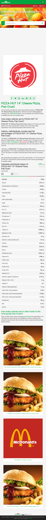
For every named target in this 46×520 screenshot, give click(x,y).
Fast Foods (4, 171)
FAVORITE (15, 174)
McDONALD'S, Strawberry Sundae (23, 460)
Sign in (35, 5)
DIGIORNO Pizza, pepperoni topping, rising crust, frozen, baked (23, 413)
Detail (30, 518)
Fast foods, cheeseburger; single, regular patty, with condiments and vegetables (24, 367)
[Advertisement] (23, 41)
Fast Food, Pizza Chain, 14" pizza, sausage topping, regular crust (23, 506)
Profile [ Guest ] (5, 5)
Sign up (42, 5)
